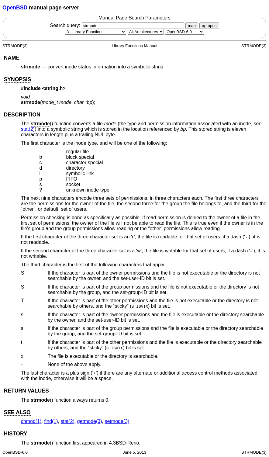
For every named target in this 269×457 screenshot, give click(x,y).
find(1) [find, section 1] (51, 421)
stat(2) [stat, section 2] (28, 129)
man (192, 25)
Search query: (117, 25)
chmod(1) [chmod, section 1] (31, 421)
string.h (54, 88)
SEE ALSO (17, 412)
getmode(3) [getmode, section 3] (89, 421)
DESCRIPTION (22, 115)
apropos (209, 25)
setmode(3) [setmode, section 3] (117, 421)
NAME (11, 58)
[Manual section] (95, 32)
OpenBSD (14, 8)
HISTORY (15, 434)
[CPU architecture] (146, 32)
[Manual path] (184, 32)
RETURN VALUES (26, 391)
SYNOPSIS (17, 79)
